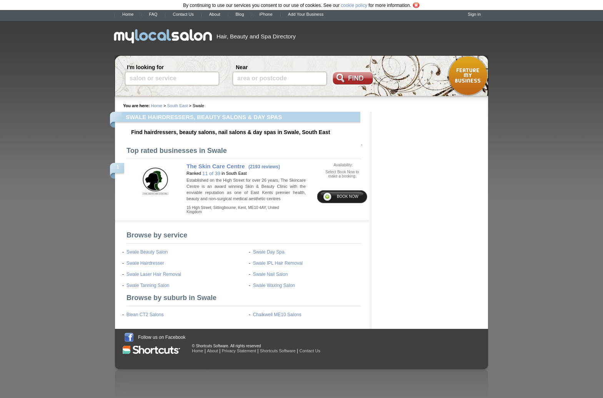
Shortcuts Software (278, 350)
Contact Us (183, 14)
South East (177, 105)
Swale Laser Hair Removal (154, 274)
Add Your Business (305, 14)
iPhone (266, 14)
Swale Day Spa (269, 252)
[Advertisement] (398, 35)
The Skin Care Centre (216, 166)
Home (127, 14)
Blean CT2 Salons (145, 314)
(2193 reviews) (264, 166)
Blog (240, 14)
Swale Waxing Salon (274, 285)
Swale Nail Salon (270, 274)
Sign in (474, 14)
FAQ (153, 14)
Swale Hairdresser (145, 263)
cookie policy (354, 5)
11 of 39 (211, 173)
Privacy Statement (239, 350)
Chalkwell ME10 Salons (277, 314)
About (214, 14)
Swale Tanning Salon (148, 285)
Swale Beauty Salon (147, 252)
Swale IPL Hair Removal (278, 263)
